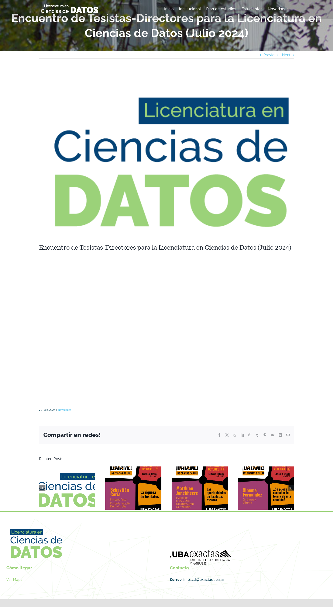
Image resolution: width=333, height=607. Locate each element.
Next (286, 55)
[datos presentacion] (166, 154)
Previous (271, 55)
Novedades (64, 409)
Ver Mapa (14, 579)
